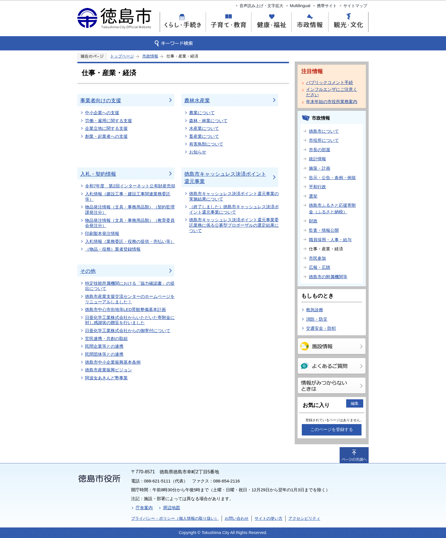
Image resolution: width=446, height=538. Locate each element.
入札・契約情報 (98, 174)
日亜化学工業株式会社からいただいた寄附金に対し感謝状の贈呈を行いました (130, 320)
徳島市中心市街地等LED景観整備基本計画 (125, 309)
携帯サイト (327, 5)
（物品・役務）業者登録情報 (113, 249)
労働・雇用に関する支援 (108, 120)
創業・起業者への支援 (106, 136)
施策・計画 (319, 168)
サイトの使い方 (268, 518)
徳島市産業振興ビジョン (108, 369)
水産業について (204, 128)
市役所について (324, 140)
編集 (355, 403)
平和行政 (317, 186)
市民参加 (317, 258)
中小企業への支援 (102, 112)
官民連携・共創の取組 (106, 338)
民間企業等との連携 (104, 346)
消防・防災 (316, 319)
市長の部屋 (319, 149)
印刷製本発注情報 (102, 233)
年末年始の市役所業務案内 (331, 101)
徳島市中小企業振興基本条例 (113, 362)
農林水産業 (197, 100)
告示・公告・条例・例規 (332, 177)
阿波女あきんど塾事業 (106, 377)
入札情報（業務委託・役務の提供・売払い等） (130, 241)
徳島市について (324, 131)
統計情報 (317, 158)
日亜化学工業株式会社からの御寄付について (127, 330)
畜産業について (204, 136)
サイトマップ (355, 5)
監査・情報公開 (324, 230)
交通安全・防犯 (321, 328)
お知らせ (197, 152)
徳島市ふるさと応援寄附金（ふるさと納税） (332, 208)
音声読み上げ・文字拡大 (261, 5)
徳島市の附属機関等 (328, 276)
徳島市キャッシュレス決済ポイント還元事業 (225, 177)
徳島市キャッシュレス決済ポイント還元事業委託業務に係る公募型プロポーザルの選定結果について (234, 225)
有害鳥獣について (206, 144)
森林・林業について (208, 120)
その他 (88, 271)
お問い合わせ (237, 518)
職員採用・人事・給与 (330, 239)
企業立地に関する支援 (106, 128)
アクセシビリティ (304, 518)
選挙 (313, 196)
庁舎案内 (144, 507)
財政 (313, 220)
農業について (202, 112)
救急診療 (314, 309)
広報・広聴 (319, 267)
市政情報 (150, 56)
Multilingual (300, 5)
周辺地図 (171, 507)
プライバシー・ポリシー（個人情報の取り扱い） (175, 518)
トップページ (122, 56)
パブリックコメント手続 (329, 82)
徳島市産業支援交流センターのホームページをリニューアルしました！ (130, 299)
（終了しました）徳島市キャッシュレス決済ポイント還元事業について (234, 209)
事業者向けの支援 (100, 100)
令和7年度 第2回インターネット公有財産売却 (130, 185)
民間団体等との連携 (104, 354)
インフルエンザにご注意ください (331, 92)
